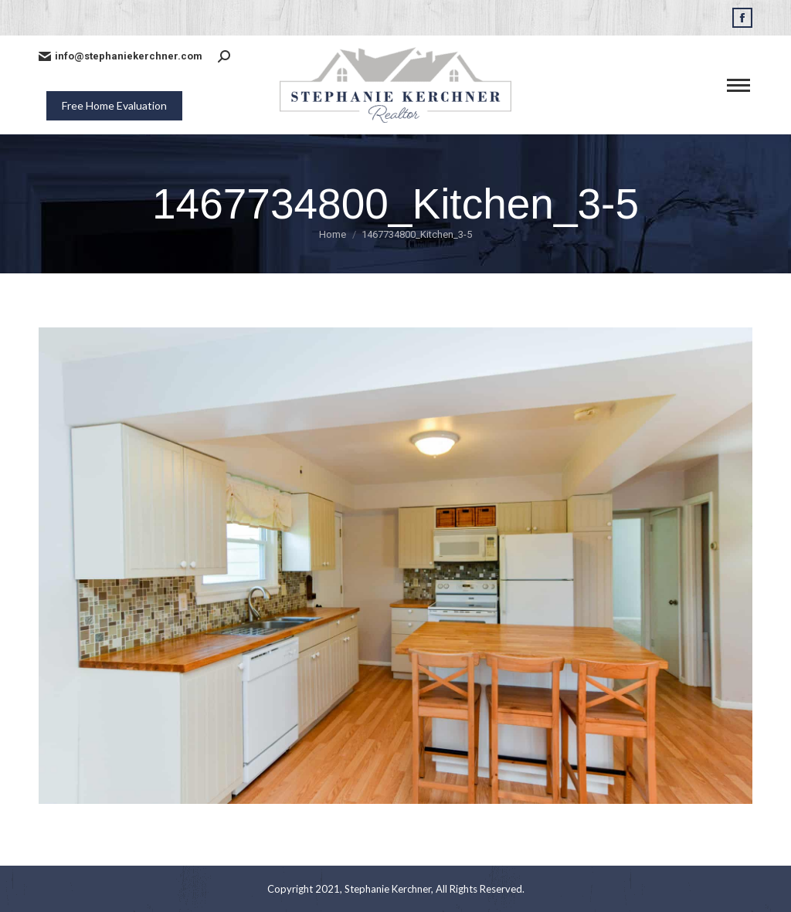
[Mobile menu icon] (738, 85)
